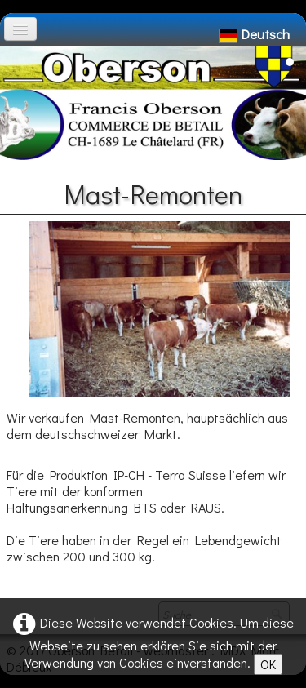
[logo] (19, 54)
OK (268, 663)
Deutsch (256, 33)
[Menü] (20, 29)
